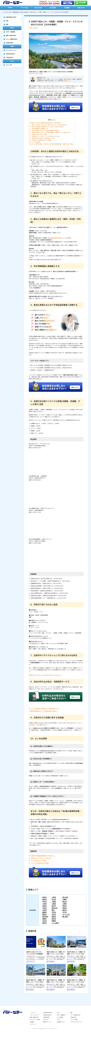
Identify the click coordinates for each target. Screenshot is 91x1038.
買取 (7, 24)
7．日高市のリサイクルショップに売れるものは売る (45, 136)
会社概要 (66, 8)
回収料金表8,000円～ (11, 17)
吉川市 (54, 899)
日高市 (35, 28)
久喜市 (44, 904)
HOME (10, 7)
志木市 (54, 914)
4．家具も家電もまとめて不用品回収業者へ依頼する (45, 130)
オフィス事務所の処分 (11, 39)
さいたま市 (66, 914)
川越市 (64, 899)
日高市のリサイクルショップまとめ (41, 858)
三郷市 (54, 904)
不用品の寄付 (9, 57)
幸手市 (44, 901)
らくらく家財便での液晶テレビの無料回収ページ (45, 708)
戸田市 (54, 912)
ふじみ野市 (55, 923)
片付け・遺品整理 (10, 32)
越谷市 (64, 910)
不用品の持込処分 (10, 54)
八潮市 (54, 901)
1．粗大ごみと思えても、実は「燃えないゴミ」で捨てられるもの (48, 125)
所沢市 (64, 906)
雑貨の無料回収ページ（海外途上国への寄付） (44, 711)
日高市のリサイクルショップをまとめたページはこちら (45, 675)
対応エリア (45, 1019)
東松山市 (54, 908)
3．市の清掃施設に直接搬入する (39, 128)
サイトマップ (33, 1024)
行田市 (44, 908)
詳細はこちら (67, 80)
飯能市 (44, 912)
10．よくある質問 (35, 142)
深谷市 (44, 897)
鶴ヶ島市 (65, 916)
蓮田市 (44, 914)
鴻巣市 (44, 919)
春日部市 (45, 916)
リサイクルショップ (30, 961)
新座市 (54, 916)
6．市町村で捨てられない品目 (38, 134)
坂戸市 (54, 906)
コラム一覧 (9, 65)
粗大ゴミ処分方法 (24, 12)
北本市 (44, 921)
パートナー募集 (73, 1019)
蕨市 (53, 910)
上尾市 (54, 897)
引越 (7, 21)
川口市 (64, 912)
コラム (58, 1019)
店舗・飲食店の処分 (11, 35)
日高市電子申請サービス (59, 238)
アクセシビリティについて (76, 1022)
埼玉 (31, 28)
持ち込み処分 (38, 8)
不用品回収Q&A (15, 12)
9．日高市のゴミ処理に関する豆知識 (40, 140)
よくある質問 (60, 1017)
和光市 (54, 919)
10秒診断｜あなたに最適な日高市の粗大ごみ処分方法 (45, 123)
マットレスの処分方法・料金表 (40, 863)
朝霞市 (54, 921)
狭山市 (64, 901)
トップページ (33, 1012)
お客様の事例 (9, 43)
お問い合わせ (81, 8)
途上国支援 (52, 8)
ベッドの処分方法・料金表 (38, 860)
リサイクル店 (24, 8)
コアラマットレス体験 (35, 1019)
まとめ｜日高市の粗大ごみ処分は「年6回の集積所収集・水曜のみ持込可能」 (52, 144)
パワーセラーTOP (7, 12)
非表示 (53, 120)
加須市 (44, 906)
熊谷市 (44, 899)
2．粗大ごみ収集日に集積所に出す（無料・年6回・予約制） (47, 127)
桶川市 (44, 923)
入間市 (64, 904)
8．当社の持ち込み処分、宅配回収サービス (42, 138)
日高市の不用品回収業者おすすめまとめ (42, 856)
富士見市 (65, 897)
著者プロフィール (47, 1022)
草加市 (64, 908)
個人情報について (61, 1022)
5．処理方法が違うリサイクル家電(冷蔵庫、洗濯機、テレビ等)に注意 (50, 132)
